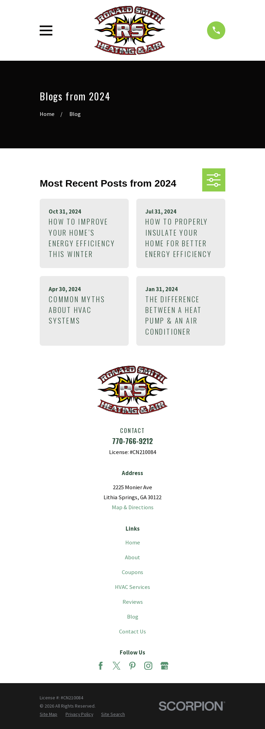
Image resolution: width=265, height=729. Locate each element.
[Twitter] (116, 666)
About (132, 557)
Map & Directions (133, 507)
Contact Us (132, 631)
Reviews (132, 601)
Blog (132, 616)
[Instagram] (148, 666)
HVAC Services (132, 587)
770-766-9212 (132, 440)
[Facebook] (101, 666)
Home (132, 542)
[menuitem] (48, 714)
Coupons (132, 572)
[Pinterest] (132, 666)
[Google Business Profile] (164, 666)
